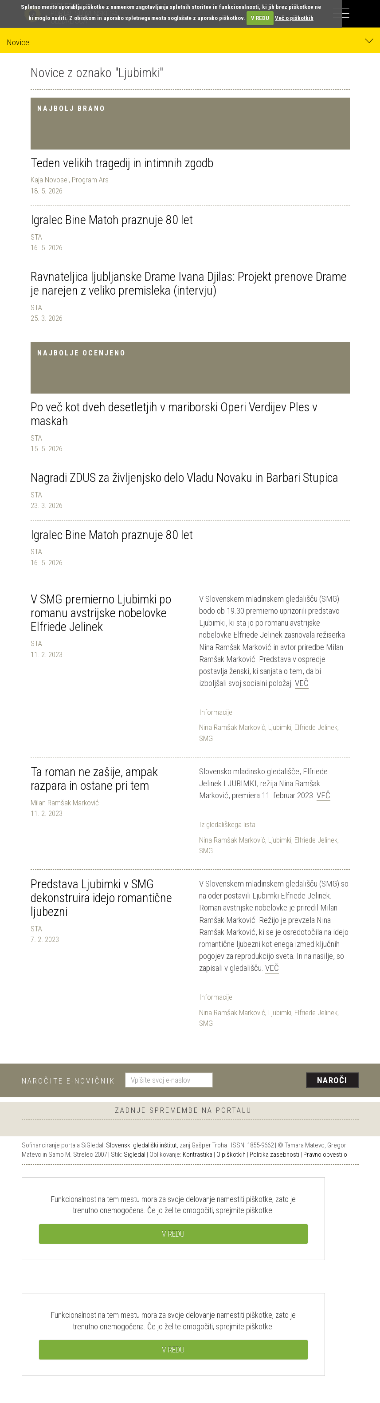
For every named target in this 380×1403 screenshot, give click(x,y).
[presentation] (289, 1081)
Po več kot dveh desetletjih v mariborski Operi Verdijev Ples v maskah (174, 414)
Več (302, 683)
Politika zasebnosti (274, 1155)
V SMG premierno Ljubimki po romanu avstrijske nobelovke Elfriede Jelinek (101, 613)
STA (36, 237)
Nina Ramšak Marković (232, 727)
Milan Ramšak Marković (65, 802)
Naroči (332, 1080)
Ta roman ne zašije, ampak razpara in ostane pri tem (94, 779)
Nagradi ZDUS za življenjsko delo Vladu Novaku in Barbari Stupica (184, 477)
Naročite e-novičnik (68, 1080)
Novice (190, 41)
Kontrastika (197, 1155)
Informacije (215, 712)
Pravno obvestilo (325, 1155)
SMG (206, 738)
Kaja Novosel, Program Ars (70, 179)
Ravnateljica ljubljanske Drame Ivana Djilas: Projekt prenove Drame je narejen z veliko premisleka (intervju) (189, 283)
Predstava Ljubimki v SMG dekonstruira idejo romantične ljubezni (101, 898)
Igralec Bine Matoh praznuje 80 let (112, 220)
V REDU (260, 18)
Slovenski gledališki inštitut (141, 1145)
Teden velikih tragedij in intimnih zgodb (122, 163)
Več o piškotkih (294, 18)
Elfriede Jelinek (315, 727)
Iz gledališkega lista (227, 824)
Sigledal (134, 1155)
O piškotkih (231, 1155)
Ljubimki (279, 727)
